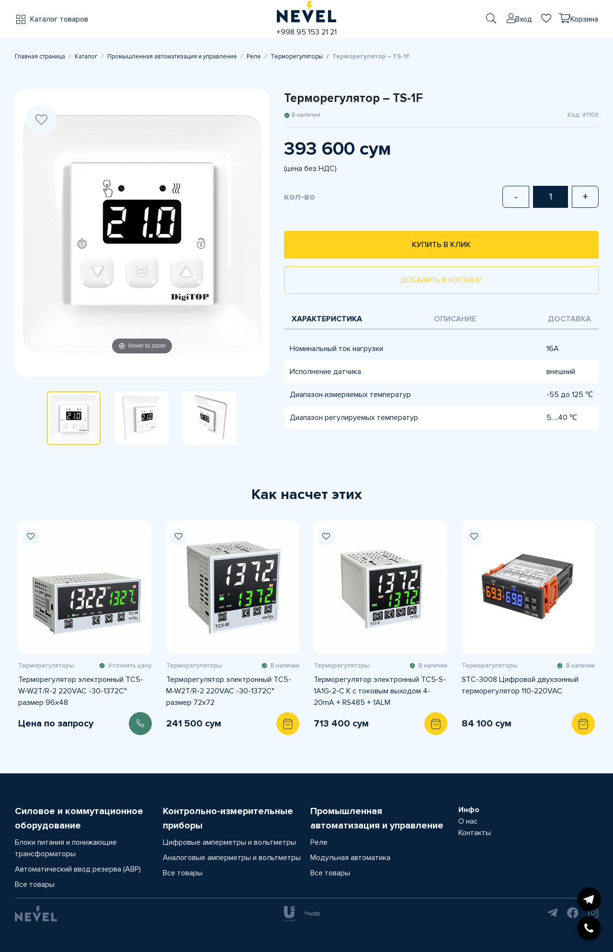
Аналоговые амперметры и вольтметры (232, 857)
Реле (254, 56)
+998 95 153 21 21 (306, 32)
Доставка (569, 319)
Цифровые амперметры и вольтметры (229, 842)
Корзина (584, 19)
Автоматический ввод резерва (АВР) (78, 869)
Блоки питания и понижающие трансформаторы (66, 848)
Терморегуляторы (297, 56)
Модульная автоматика (350, 857)
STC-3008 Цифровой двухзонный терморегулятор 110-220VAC (520, 685)
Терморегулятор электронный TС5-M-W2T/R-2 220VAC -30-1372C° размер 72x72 (228, 691)
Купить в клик (441, 244)
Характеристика (327, 319)
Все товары (35, 884)
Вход (523, 19)
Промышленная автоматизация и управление (172, 56)
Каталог (86, 56)
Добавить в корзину (441, 280)
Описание (455, 319)
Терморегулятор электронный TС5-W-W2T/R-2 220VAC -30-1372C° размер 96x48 (80, 691)
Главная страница (40, 56)
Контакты (474, 833)
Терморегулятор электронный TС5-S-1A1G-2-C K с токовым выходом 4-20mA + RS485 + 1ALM (380, 691)
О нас (467, 821)
